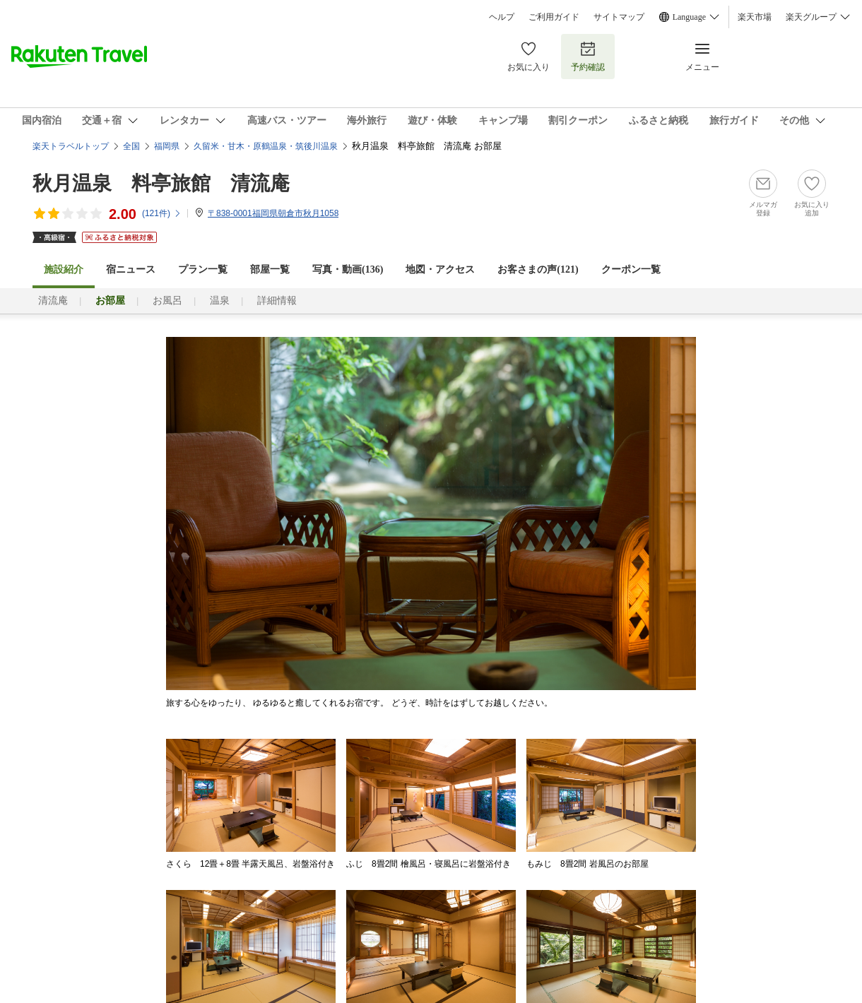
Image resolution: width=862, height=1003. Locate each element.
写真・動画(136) (347, 269)
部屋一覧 (270, 269)
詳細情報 (277, 300)
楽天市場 (755, 17)
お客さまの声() (537, 269)
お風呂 (167, 300)
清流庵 (53, 300)
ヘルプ (501, 17)
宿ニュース (130, 269)
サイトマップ (619, 17)
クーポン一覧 (631, 269)
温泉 (220, 300)
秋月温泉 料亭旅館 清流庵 (161, 183)
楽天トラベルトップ (71, 146)
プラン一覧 (203, 269)
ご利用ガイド (554, 17)
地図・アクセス (440, 269)
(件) (162, 213)
